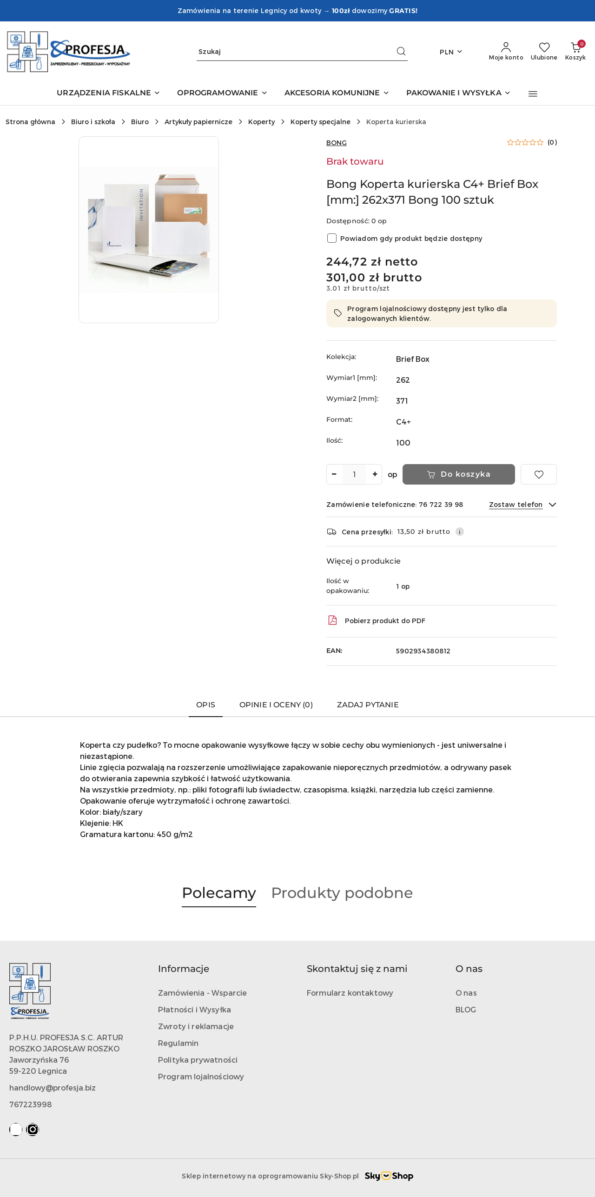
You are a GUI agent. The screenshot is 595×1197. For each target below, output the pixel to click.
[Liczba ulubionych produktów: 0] (544, 51)
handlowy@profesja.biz (52, 1087)
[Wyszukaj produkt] (302, 51)
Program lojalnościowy (201, 1076)
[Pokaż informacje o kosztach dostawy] (460, 531)
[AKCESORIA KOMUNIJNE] (337, 94)
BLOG (466, 1009)
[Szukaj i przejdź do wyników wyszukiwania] (401, 52)
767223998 (30, 1104)
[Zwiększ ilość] (375, 474)
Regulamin (178, 1042)
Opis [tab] (205, 704)
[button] (533, 94)
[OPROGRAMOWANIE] (222, 94)
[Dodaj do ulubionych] (539, 474)
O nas (466, 992)
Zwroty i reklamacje (196, 1026)
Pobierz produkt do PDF (375, 620)
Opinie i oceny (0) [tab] (276, 704)
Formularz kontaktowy (350, 992)
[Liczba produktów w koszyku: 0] (575, 51)
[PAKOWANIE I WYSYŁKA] (459, 94)
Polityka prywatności (198, 1059)
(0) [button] (552, 142)
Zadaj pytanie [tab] (368, 704)
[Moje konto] (506, 51)
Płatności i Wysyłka (194, 1009)
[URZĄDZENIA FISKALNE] (108, 94)
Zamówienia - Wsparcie (202, 992)
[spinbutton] (354, 474)
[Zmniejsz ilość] (334, 474)
